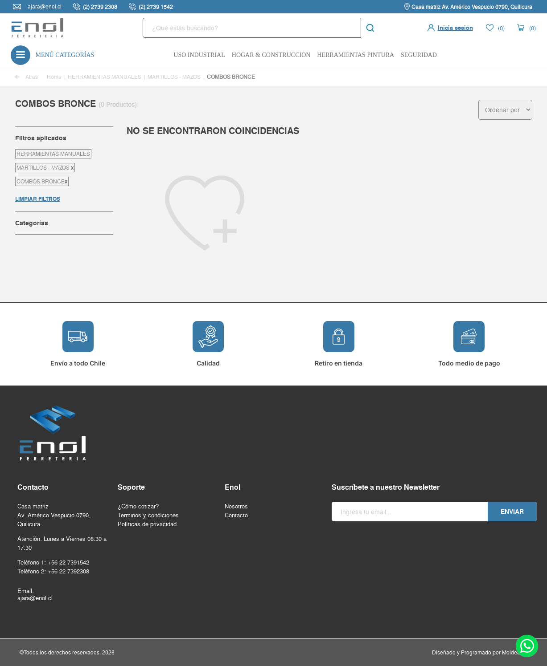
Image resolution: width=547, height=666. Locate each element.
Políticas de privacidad (147, 524)
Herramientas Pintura (355, 55)
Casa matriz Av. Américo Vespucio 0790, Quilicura (471, 7)
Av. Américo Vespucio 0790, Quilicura (53, 519)
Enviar (512, 511)
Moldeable (515, 652)
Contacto (236, 515)
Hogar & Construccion (271, 55)
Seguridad (419, 55)
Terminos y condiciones (148, 515)
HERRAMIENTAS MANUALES (104, 77)
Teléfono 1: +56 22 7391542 (53, 562)
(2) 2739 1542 (156, 7)
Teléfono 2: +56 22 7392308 (53, 571)
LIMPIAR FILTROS (37, 199)
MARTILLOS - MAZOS (174, 77)
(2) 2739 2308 (100, 7)
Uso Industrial (199, 55)
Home (54, 77)
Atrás (26, 77)
